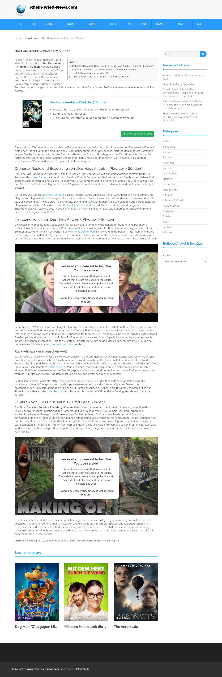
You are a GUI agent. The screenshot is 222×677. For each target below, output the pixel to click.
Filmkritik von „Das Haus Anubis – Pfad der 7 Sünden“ (101, 76)
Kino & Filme (32, 38)
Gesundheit (49, 24)
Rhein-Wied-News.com (53, 7)
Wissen (180, 24)
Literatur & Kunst (173, 200)
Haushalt (91, 24)
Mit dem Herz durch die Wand (86, 627)
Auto (33, 24)
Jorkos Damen (38, 177)
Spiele (130, 24)
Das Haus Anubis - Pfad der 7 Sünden (79, 102)
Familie (167, 157)
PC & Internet (171, 205)
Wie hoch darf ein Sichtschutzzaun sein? (184, 77)
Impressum (67, 669)
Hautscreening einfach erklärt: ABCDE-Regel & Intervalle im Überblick (181, 117)
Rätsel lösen (55, 367)
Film (149, 520)
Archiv (166, 255)
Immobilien (169, 184)
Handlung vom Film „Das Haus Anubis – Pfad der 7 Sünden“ (104, 69)
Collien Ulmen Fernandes (78, 205)
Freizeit (167, 168)
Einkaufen (169, 146)
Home (18, 38)
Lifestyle (113, 24)
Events (199, 24)
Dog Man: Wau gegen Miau (37, 627)
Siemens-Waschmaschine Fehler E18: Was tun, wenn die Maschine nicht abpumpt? (183, 105)
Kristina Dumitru (52, 194)
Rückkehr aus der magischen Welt (93, 73)
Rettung (58, 391)
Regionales (160, 24)
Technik (167, 227)
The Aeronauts (126, 627)
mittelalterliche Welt (83, 231)
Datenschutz (82, 669)
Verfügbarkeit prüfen (139, 134)
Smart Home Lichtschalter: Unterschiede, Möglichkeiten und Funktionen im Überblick (183, 93)
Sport (144, 24)
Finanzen (70, 24)
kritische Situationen (61, 344)
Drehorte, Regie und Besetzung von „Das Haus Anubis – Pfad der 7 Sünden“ (112, 66)
